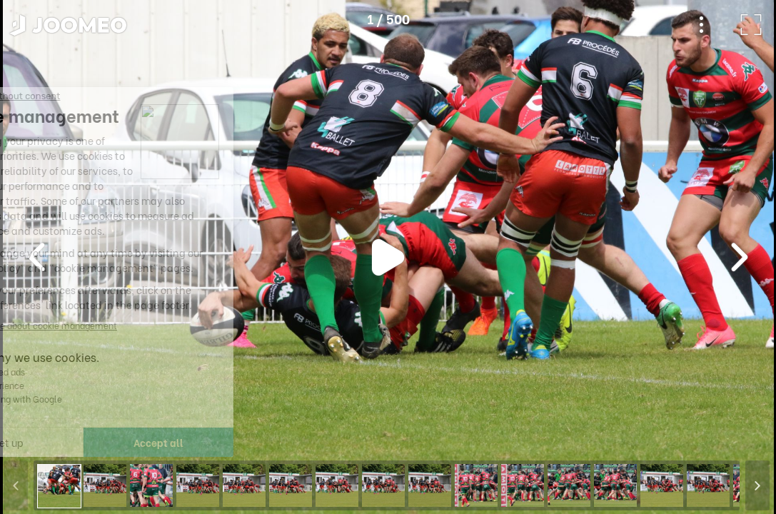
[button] (37, 440)
